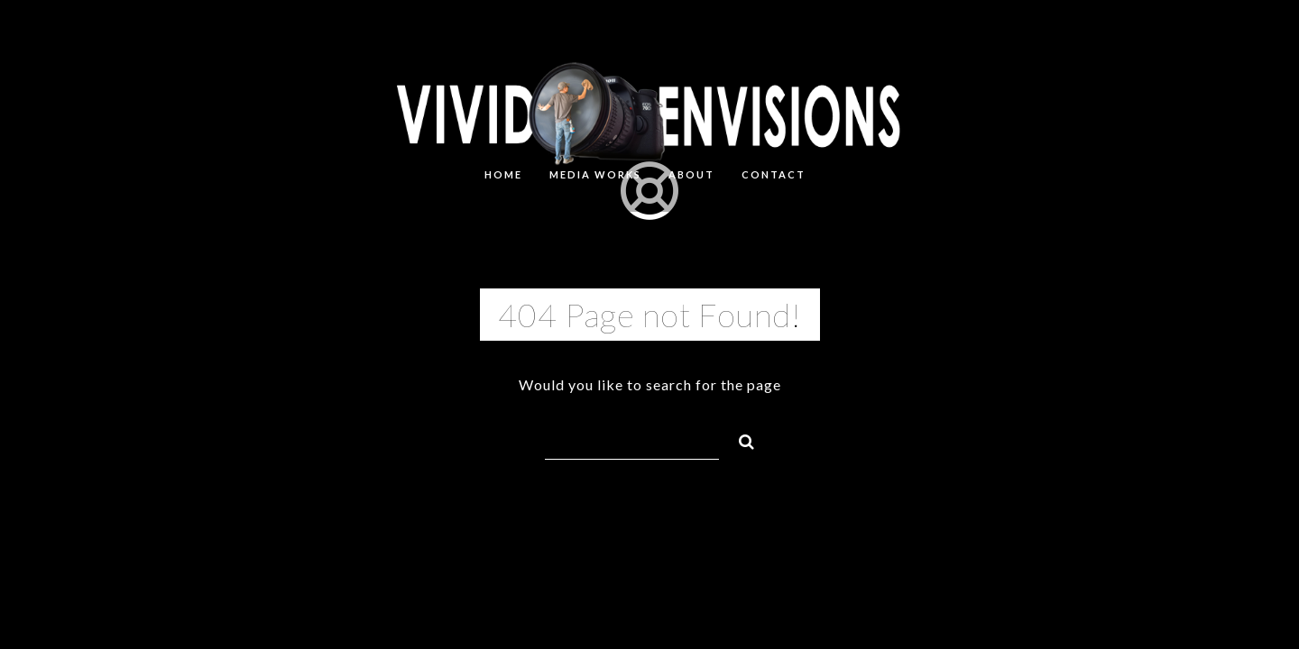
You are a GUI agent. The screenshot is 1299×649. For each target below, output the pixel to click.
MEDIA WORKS (595, 174)
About (691, 174)
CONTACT (774, 174)
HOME (503, 174)
